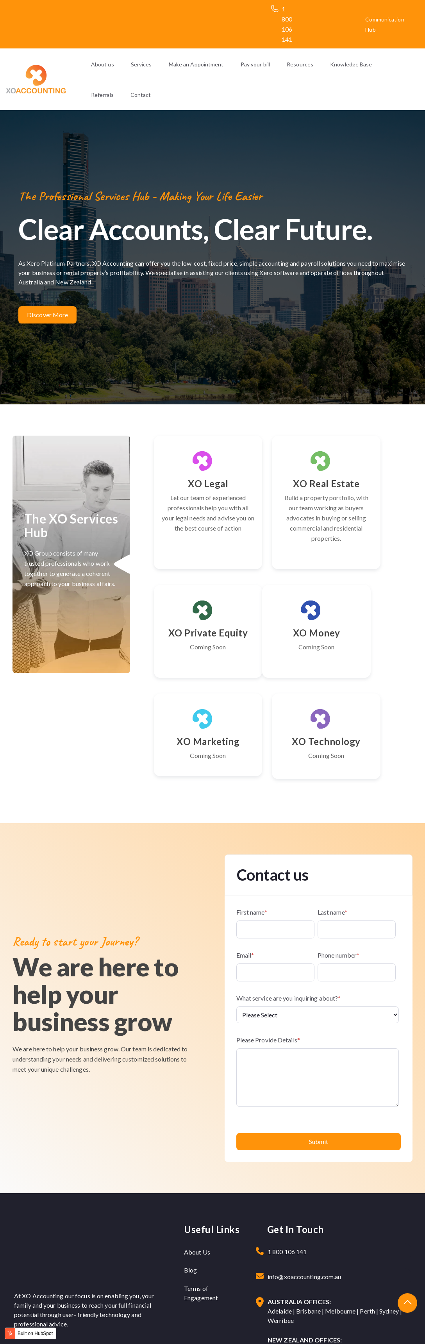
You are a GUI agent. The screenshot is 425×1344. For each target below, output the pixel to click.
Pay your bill (255, 64)
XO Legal (193, 483)
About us (102, 64)
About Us (197, 1184)
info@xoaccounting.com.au (304, 1208)
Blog (190, 1202)
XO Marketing (283, 668)
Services (141, 64)
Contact (140, 94)
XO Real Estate (283, 488)
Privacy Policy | (332, 1326)
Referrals (102, 94)
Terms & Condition (379, 1326)
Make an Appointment (196, 64)
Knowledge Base (351, 64)
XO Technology (373, 668)
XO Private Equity (373, 488)
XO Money (193, 663)
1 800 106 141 (287, 1183)
